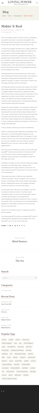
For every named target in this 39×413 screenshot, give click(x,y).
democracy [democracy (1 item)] (26, 339)
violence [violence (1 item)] (26, 375)
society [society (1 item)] (4, 375)
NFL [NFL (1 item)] (3, 357)
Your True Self (6, 304)
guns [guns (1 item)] (3, 346)
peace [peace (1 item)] (11, 361)
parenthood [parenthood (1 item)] (31, 357)
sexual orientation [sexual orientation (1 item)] (22, 371)
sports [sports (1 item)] (10, 375)
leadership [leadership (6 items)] (5, 350)
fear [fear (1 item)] (15, 343)
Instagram (3, 391)
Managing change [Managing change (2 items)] (20, 354)
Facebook (1, 391)
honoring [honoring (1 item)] (21, 346)
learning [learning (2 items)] (28, 350)
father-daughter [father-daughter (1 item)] (7, 343)
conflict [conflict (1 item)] (11, 339)
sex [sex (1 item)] (3, 371)
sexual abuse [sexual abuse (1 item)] (10, 371)
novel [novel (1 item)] (9, 357)
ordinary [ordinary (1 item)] (22, 357)
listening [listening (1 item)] (4, 354)
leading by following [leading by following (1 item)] (17, 350)
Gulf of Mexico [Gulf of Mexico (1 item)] (28, 343)
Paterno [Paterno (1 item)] (4, 361)
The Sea (19, 261)
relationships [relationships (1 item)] (26, 364)
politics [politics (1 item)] (26, 361)
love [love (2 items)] (11, 354)
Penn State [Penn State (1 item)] (18, 361)
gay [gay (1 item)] (20, 343)
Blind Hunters (19, 241)
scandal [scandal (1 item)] (32, 368)
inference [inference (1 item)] (29, 346)
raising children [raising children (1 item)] (7, 364)
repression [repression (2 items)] (5, 368)
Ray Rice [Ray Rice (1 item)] (16, 364)
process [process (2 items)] (33, 361)
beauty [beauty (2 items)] (4, 339)
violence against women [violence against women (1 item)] (9, 378)
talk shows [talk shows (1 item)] (18, 375)
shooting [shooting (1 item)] (32, 371)
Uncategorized (7, 32)
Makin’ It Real (5, 320)
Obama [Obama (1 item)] (15, 357)
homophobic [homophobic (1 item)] (11, 346)
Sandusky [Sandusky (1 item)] (25, 368)
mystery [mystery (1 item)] (30, 354)
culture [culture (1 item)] (18, 339)
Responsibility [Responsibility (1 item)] (15, 368)
